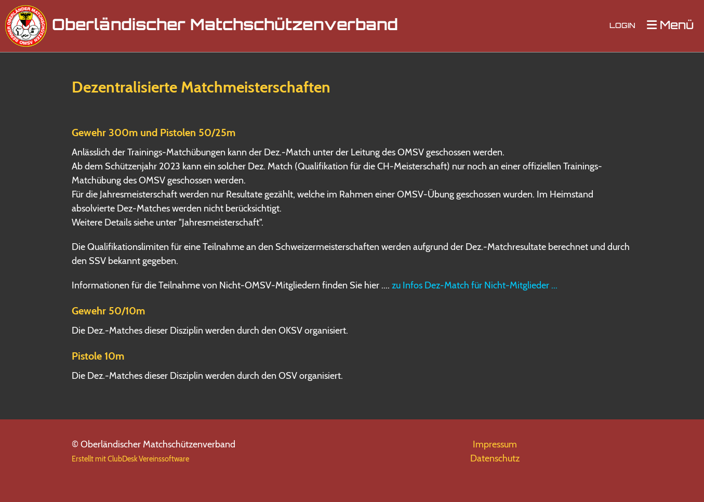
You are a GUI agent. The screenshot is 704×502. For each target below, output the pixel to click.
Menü (670, 25)
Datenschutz (495, 458)
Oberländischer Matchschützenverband (225, 26)
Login (622, 26)
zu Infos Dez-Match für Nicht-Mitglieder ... (474, 285)
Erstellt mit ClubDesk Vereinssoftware (130, 459)
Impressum (495, 444)
